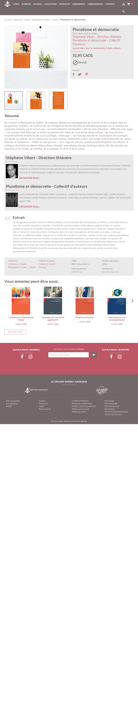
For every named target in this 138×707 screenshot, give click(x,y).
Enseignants (79, 4)
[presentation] (73, 364)
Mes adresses (110, 409)
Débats (117, 48)
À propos (110, 4)
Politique (43, 267)
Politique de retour (79, 411)
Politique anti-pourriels (80, 409)
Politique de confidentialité (82, 403)
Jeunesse (26, 4)
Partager (76, 70)
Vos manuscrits (12, 403)
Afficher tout (15, 332)
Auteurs (37, 4)
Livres (16, 4)
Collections (50, 4)
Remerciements (45, 409)
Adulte (89, 48)
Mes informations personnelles (116, 411)
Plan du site (43, 403)
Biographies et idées (103, 48)
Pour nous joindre (13, 401)
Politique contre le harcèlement (84, 406)
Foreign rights (95, 4)
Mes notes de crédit (112, 406)
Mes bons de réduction (113, 414)
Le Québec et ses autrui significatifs (53, 319)
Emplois (9, 406)
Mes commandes (111, 403)
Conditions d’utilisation (80, 401)
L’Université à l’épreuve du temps (21, 319)
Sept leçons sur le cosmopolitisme (116, 319)
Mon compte (109, 401)
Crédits (41, 406)
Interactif (64, 4)
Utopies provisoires (84, 317)
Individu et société (47, 264)
